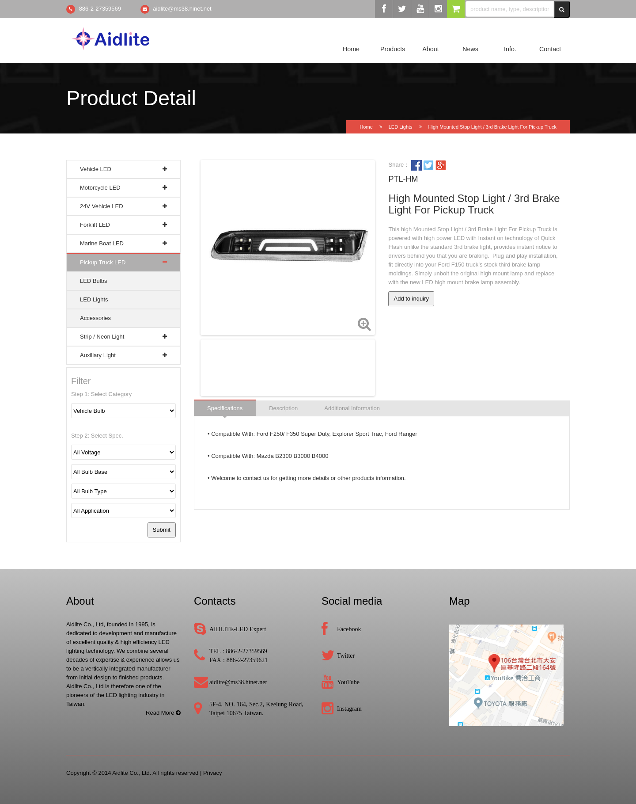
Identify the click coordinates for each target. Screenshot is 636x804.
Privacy (212, 773)
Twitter (346, 655)
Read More (163, 712)
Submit (161, 529)
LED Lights (401, 127)
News (470, 49)
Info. (510, 49)
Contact (550, 49)
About (430, 49)
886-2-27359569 (100, 8)
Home (351, 49)
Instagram (349, 708)
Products (392, 49)
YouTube (348, 682)
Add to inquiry (411, 298)
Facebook (349, 629)
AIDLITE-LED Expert (237, 629)
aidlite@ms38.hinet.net (182, 8)
